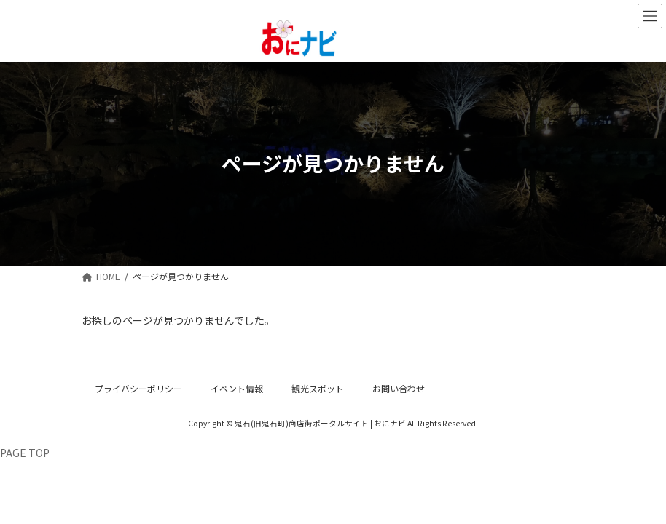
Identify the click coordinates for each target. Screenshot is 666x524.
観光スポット (317, 388)
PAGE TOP (25, 452)
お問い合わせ (398, 388)
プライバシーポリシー (138, 388)
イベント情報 (237, 388)
